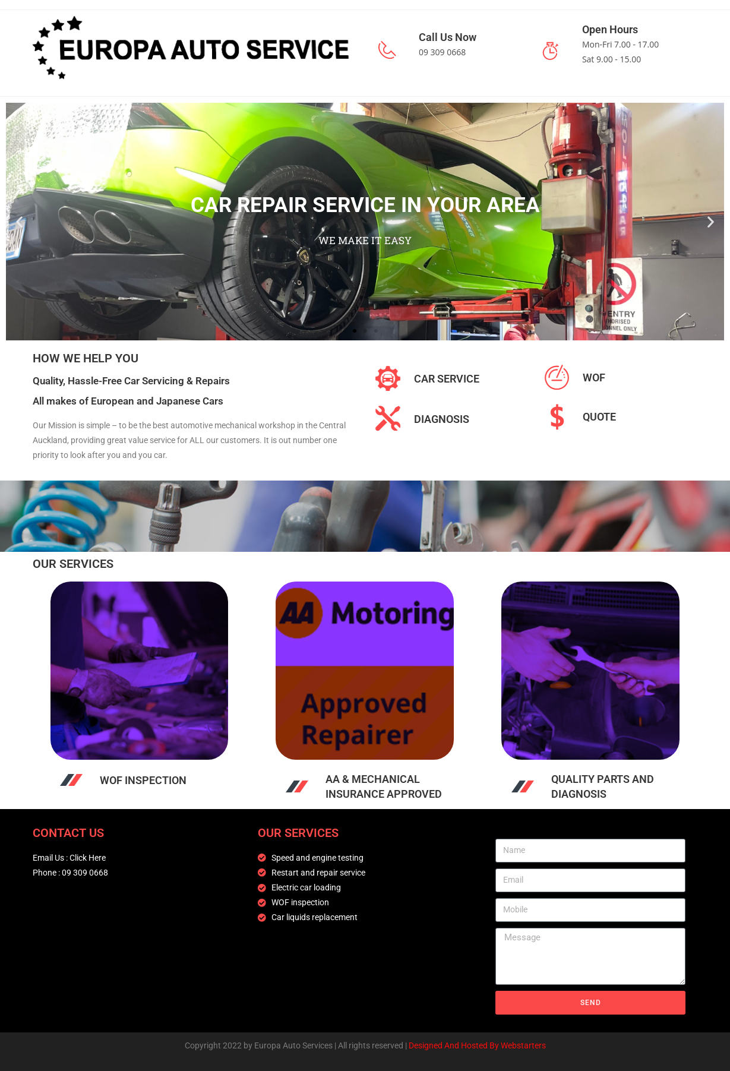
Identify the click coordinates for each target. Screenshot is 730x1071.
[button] (19, 221)
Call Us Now (447, 37)
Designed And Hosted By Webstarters (477, 1045)
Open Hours (610, 29)
